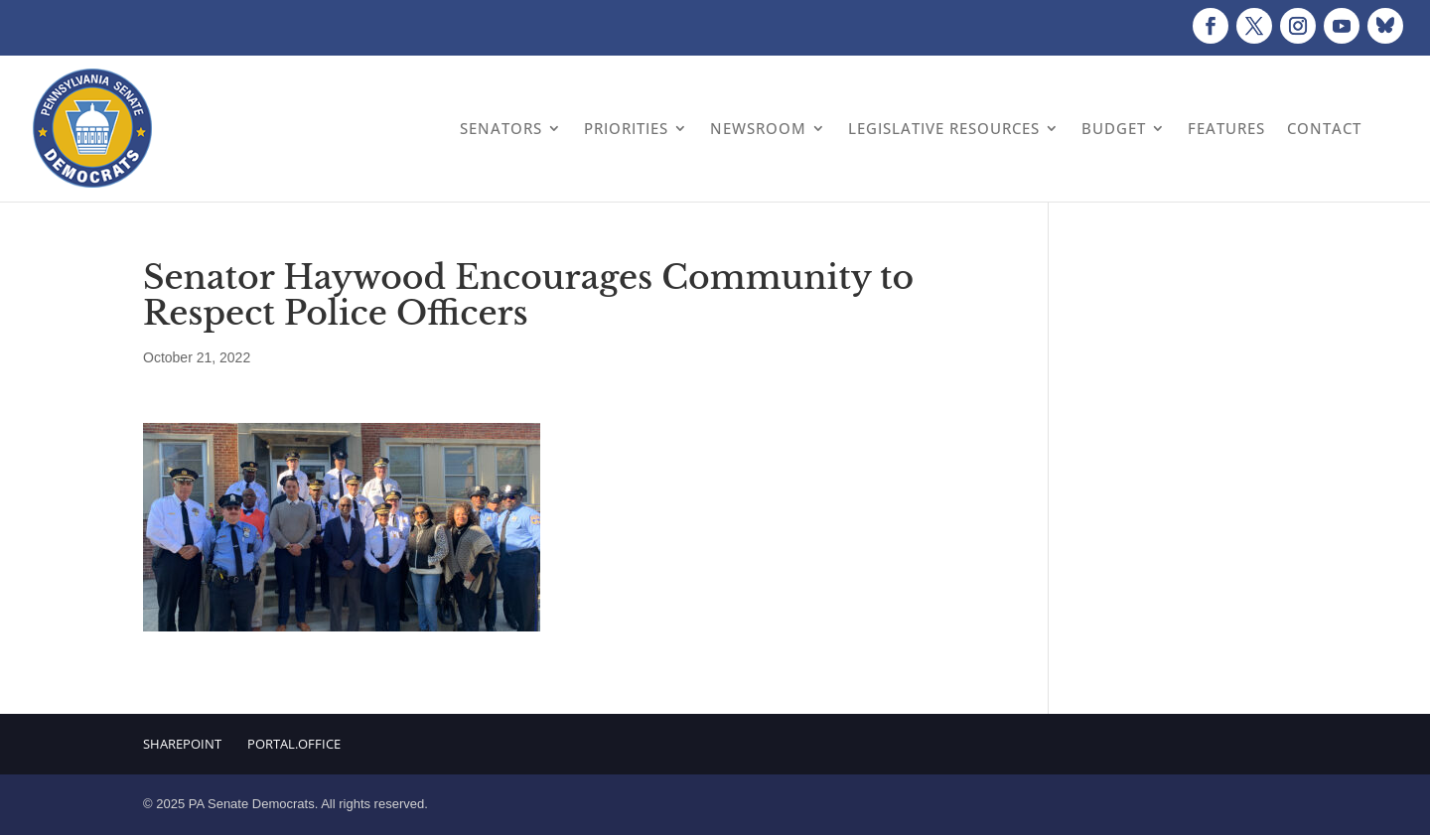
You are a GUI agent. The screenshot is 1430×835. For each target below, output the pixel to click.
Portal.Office (294, 744)
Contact (1324, 128)
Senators (501, 128)
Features (1226, 128)
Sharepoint (182, 744)
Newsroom (758, 128)
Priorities (626, 128)
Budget (1113, 128)
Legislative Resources (944, 128)
